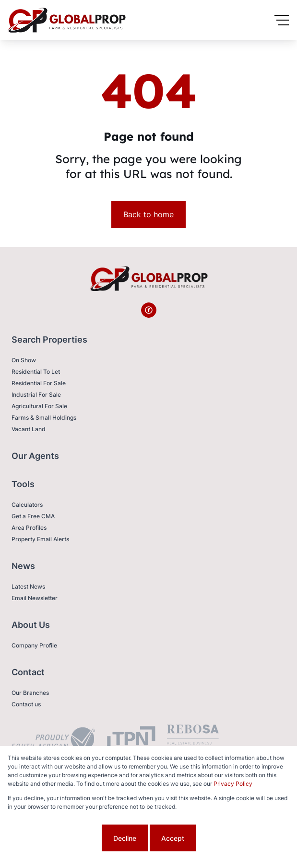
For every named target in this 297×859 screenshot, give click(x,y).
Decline (124, 838)
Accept (172, 838)
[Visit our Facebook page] (148, 310)
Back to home (148, 214)
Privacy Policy (233, 783)
